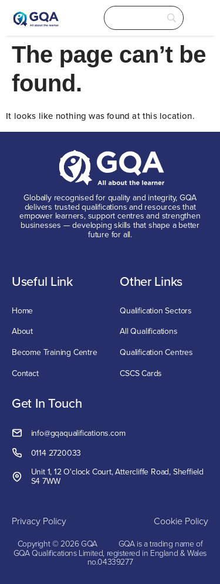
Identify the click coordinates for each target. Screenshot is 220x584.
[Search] (144, 18)
